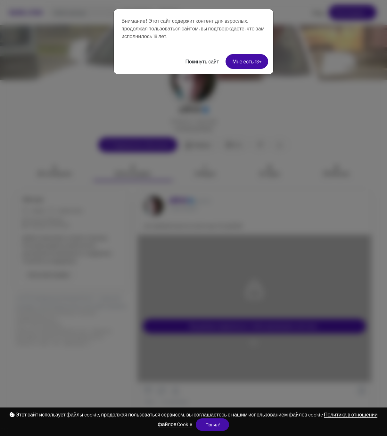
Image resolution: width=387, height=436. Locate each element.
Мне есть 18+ (246, 61)
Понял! (212, 424)
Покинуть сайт (202, 61)
